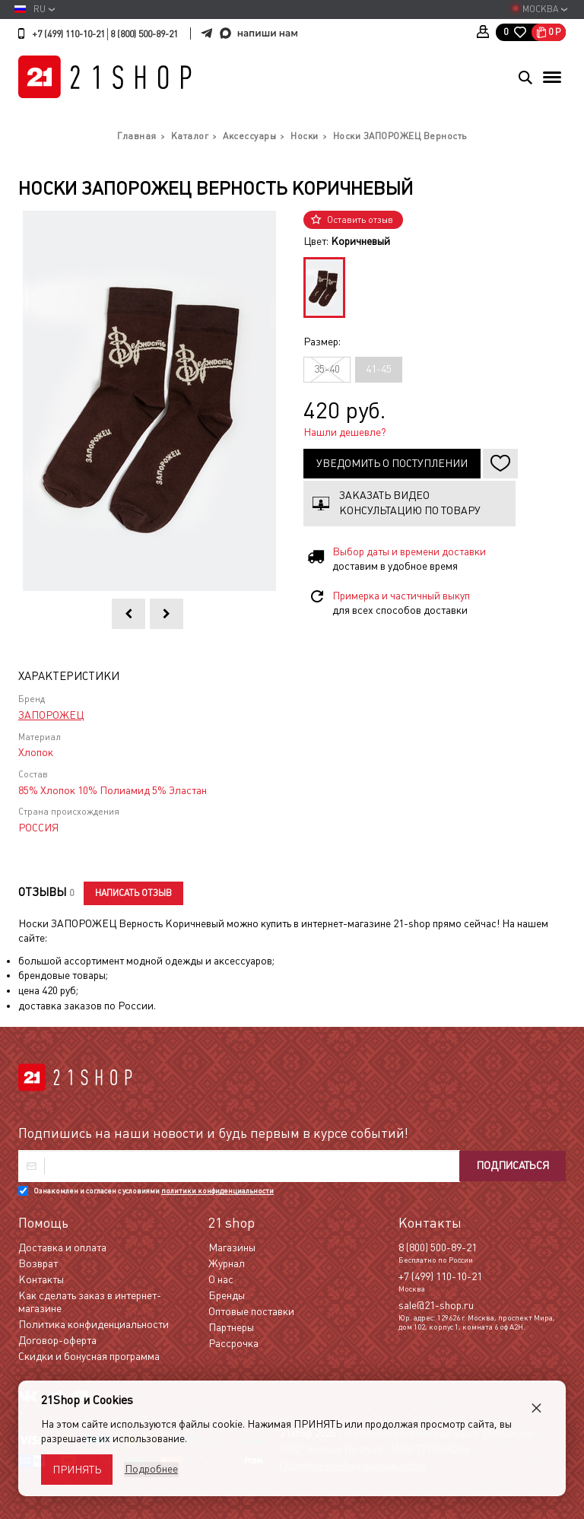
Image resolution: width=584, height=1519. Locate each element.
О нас (220, 1279)
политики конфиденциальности (217, 1191)
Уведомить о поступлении (392, 463)
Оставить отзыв (360, 220)
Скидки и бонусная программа (89, 1356)
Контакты (41, 1279)
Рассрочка (233, 1343)
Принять (76, 1469)
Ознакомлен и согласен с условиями (153, 1191)
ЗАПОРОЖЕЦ (51, 715)
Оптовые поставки (251, 1311)
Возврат (38, 1263)
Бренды (226, 1295)
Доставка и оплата (62, 1247)
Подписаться (511, 1166)
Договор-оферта (57, 1340)
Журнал (226, 1263)
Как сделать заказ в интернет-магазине (89, 1301)
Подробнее (150, 1469)
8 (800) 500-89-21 (144, 34)
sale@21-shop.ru (436, 1305)
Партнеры (231, 1327)
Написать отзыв (134, 893)
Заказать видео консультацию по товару (410, 502)
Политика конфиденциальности (93, 1324)
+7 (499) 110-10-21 (68, 34)
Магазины (232, 1247)
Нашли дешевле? (344, 432)
